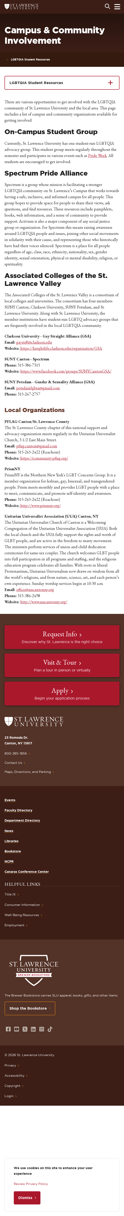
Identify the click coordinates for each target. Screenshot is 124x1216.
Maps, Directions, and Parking (28, 772)
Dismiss (25, 1198)
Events (10, 800)
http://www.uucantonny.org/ (43, 601)
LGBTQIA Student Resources (30, 59)
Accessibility (14, 1075)
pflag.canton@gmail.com (36, 446)
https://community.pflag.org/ (43, 458)
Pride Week (97, 155)
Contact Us (13, 763)
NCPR (9, 861)
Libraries (12, 841)
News (9, 831)
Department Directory (22, 820)
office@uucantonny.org (35, 589)
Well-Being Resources (22, 915)
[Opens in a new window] (8, 1029)
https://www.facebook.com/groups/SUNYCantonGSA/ (65, 371)
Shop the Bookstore (28, 1008)
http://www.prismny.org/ (40, 505)
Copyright (12, 1086)
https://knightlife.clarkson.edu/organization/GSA (60, 348)
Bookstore (13, 851)
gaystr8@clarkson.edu (34, 342)
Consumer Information (22, 905)
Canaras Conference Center (27, 871)
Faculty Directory (18, 810)
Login (9, 1096)
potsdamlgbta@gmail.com (38, 388)
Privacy (10, 1065)
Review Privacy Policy (31, 1184)
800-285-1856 (16, 753)
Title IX (10, 894)
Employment (14, 925)
